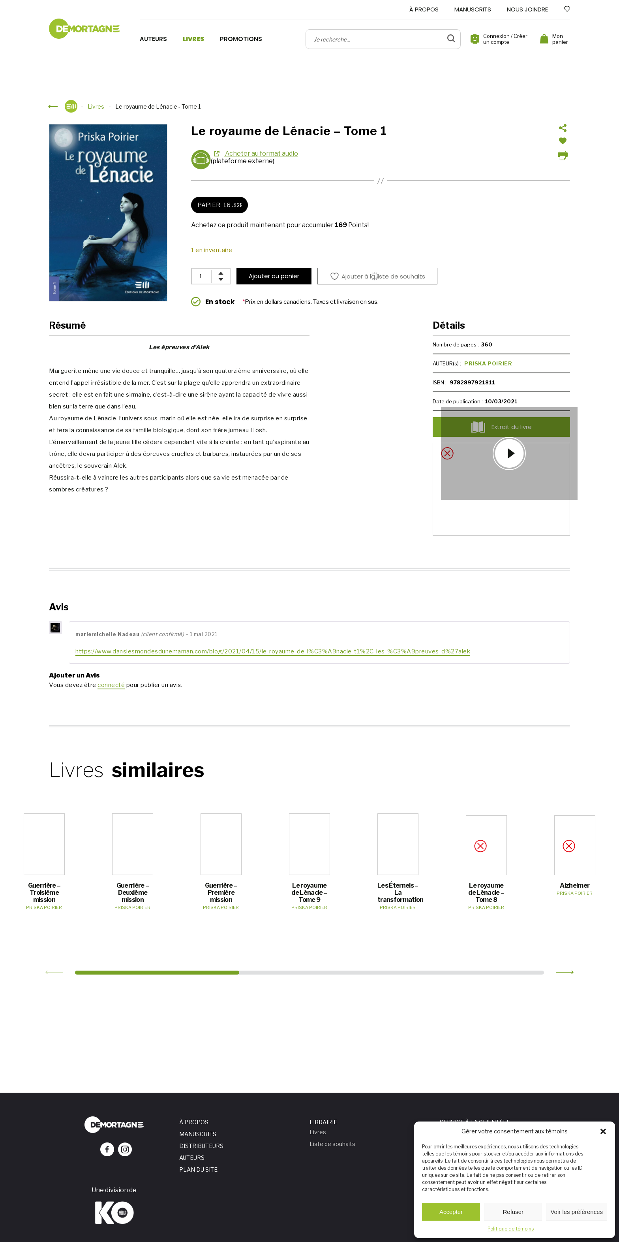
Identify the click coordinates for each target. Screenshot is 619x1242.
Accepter (451, 1211)
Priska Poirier (488, 363)
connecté (111, 685)
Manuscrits (472, 9)
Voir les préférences (576, 1211)
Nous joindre (527, 9)
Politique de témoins (511, 1229)
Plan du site (198, 1169)
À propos (424, 9)
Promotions (241, 39)
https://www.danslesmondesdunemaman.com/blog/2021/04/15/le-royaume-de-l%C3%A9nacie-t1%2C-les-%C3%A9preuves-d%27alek (272, 651)
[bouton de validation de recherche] (451, 39)
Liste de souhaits (332, 1143)
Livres (193, 39)
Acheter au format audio (261, 153)
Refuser (513, 1211)
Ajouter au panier (274, 276)
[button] (603, 1131)
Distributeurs (201, 1145)
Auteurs (153, 39)
